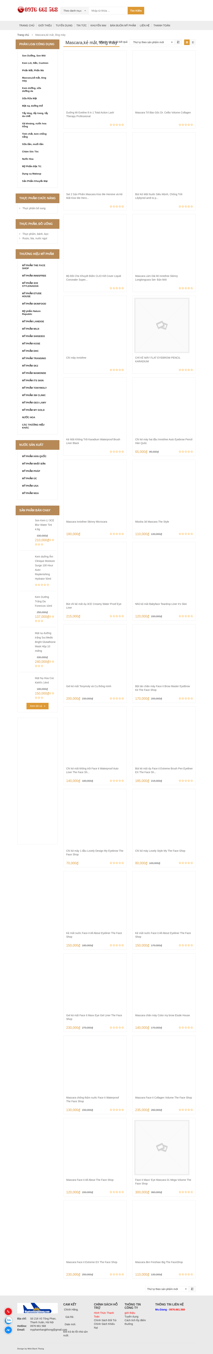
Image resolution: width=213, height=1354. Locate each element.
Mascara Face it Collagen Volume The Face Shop (163, 1097)
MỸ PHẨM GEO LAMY (34, 402)
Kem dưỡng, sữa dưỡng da (31, 89)
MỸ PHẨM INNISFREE (34, 275)
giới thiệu (130, 1312)
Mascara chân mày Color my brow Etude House (162, 1015)
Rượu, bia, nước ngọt (34, 238)
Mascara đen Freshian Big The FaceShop (159, 1262)
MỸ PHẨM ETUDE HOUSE (32, 295)
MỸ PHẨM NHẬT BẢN (33, 463)
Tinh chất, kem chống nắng (34, 135)
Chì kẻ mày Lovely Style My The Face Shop (160, 850)
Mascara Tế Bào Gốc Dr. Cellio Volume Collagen (163, 112)
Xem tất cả (36, 705)
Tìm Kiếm (136, 10)
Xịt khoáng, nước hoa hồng (34, 125)
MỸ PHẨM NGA (30, 493)
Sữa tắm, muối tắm (32, 144)
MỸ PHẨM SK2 (30, 365)
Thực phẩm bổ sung (33, 208)
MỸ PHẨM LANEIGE (33, 321)
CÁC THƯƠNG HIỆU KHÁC (33, 426)
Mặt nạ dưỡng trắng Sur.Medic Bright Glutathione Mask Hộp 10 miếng (45, 642)
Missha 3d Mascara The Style (152, 521)
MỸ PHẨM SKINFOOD (34, 303)
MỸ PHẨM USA (30, 485)
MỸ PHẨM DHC (30, 351)
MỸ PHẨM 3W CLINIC (34, 395)
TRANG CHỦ (26, 25)
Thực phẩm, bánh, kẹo (35, 233)
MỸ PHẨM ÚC (29, 478)
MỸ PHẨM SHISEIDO (33, 336)
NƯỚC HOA (28, 417)
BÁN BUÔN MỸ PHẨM (123, 25)
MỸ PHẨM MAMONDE (34, 373)
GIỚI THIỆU (45, 25)
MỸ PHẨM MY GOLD (33, 410)
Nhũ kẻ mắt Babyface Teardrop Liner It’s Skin (161, 603)
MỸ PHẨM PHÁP (31, 471)
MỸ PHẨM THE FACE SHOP (33, 267)
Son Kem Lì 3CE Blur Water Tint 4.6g (44, 525)
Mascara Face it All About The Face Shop (89, 1179)
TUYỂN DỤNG (64, 25)
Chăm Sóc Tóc (30, 151)
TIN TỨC (81, 25)
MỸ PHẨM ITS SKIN (33, 380)
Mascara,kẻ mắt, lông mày (34, 79)
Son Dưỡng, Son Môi (34, 55)
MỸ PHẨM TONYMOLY (34, 387)
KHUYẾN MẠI (98, 25)
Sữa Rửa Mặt (29, 98)
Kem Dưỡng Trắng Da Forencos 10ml (43, 601)
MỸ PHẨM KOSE (31, 343)
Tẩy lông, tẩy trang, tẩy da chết (35, 115)
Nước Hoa (27, 159)
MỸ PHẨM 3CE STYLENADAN (30, 284)
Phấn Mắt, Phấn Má (33, 70)
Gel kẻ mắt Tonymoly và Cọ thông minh (88, 686)
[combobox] (75, 10)
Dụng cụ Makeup (31, 173)
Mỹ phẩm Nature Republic (31, 312)
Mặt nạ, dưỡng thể (32, 105)
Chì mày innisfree (76, 357)
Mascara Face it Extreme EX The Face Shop (91, 1262)
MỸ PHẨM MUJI (30, 328)
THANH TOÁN (161, 25)
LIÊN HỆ (145, 25)
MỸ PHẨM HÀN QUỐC (34, 456)
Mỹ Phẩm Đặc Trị (31, 166)
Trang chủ (23, 34)
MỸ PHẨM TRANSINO (34, 358)
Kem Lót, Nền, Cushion (35, 63)
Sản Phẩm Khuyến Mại (35, 181)
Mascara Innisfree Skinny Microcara (86, 521)
